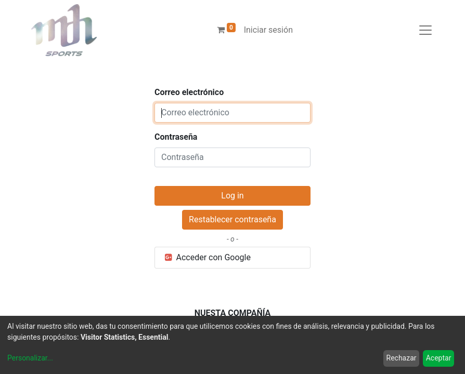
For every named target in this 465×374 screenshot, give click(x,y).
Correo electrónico (189, 92)
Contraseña (175, 137)
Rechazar (401, 358)
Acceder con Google (207, 257)
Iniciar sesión (268, 30)
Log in (232, 196)
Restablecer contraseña (232, 219)
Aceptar (438, 358)
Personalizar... (30, 358)
